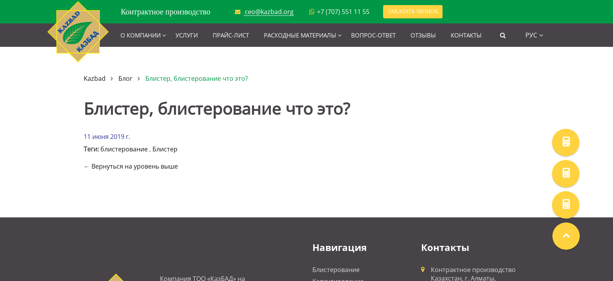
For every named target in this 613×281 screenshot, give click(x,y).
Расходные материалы (300, 35)
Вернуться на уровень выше (134, 166)
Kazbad (95, 78)
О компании (140, 35)
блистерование (124, 149)
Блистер (164, 149)
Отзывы (423, 35)
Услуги (187, 35)
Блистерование (336, 269)
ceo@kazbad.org (269, 11)
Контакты (466, 35)
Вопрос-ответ (373, 35)
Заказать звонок (413, 11)
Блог (125, 78)
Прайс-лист (231, 35)
